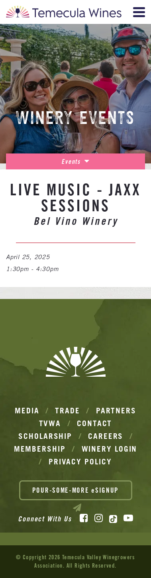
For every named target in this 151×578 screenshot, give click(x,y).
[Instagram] (98, 518)
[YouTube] (128, 518)
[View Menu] (139, 12)
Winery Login (109, 448)
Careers (105, 436)
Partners (116, 410)
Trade (67, 410)
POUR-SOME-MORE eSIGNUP (75, 493)
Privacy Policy (80, 461)
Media (27, 410)
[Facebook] (84, 518)
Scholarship (45, 436)
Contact (94, 423)
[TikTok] (113, 519)
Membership (40, 448)
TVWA (50, 423)
